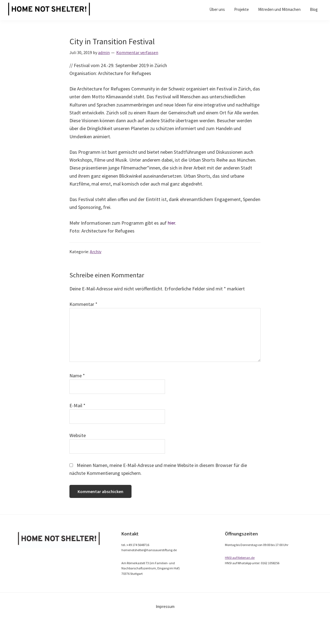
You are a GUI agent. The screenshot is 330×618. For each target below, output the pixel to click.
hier (171, 223)
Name (77, 375)
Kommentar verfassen (137, 52)
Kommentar (83, 304)
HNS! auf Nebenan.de (240, 558)
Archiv (95, 251)
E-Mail (77, 405)
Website (77, 435)
